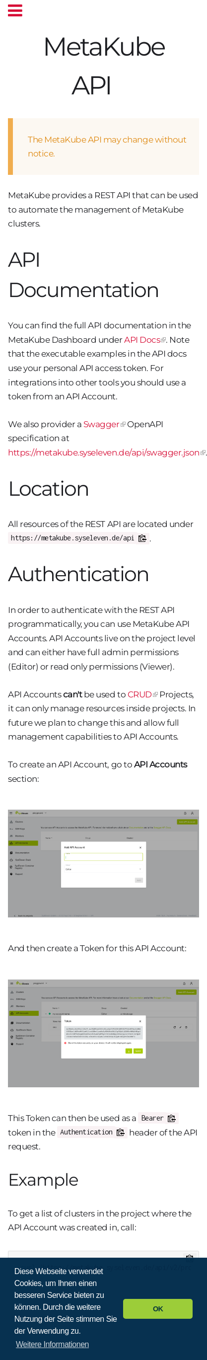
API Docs (142, 340)
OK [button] (158, 1309)
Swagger (101, 424)
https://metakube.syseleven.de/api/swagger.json (104, 452)
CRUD (140, 694)
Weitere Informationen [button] (52, 1344)
